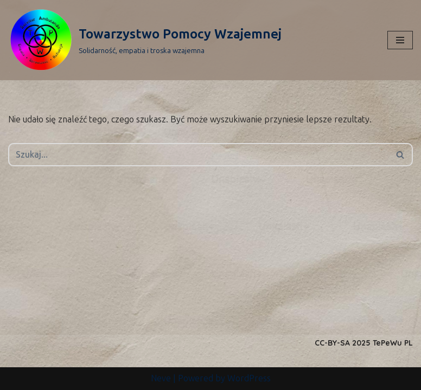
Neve (161, 378)
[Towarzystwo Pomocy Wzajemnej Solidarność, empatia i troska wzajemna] (145, 40)
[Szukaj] (198, 154)
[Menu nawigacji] (400, 40)
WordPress (249, 378)
